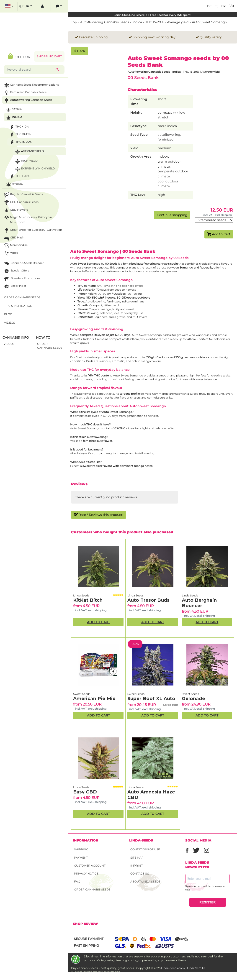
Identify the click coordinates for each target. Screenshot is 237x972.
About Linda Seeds (145, 881)
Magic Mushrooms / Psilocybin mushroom (27, 219)
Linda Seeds (81, 595)
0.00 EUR (19, 56)
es (216, 6)
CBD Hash (13, 238)
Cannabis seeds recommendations (31, 85)
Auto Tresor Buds (148, 600)
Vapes (10, 253)
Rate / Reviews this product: (98, 515)
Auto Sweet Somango (209, 22)
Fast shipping (86, 946)
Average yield (177, 22)
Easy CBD (85, 792)
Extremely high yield (34, 169)
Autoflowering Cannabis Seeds (104, 22)
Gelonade (193, 698)
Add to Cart (218, 234)
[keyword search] (30, 69)
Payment (81, 857)
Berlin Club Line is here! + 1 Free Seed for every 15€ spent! (152, 15)
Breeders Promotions (21, 279)
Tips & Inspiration (18, 305)
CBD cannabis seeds (21, 203)
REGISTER (207, 902)
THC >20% (19, 177)
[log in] (42, 6)
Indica (137, 22)
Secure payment (88, 939)
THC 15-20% (154, 22)
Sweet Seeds (81, 694)
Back (79, 51)
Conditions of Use (145, 849)
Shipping (81, 849)
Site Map (137, 857)
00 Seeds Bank (143, 77)
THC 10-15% (20, 135)
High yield (26, 161)
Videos (9, 322)
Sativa (13, 110)
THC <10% (19, 127)
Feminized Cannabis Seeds (24, 93)
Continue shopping (172, 215)
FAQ (77, 881)
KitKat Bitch (88, 600)
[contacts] (59, 6)
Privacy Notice (86, 873)
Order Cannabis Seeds (92, 889)
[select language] (9, 6)
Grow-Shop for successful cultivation (32, 230)
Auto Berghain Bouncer (199, 602)
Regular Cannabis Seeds (23, 195)
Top (74, 22)
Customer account (90, 865)
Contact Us (139, 873)
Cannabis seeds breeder (23, 264)
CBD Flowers (15, 210)
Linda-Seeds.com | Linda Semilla (183, 968)
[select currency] (26, 6)
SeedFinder (14, 286)
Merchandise (15, 246)
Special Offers (16, 271)
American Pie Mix (94, 698)
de (209, 6)
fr (223, 6)
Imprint (136, 865)
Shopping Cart (49, 56)
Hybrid (14, 184)
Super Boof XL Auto (151, 698)
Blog (8, 314)
